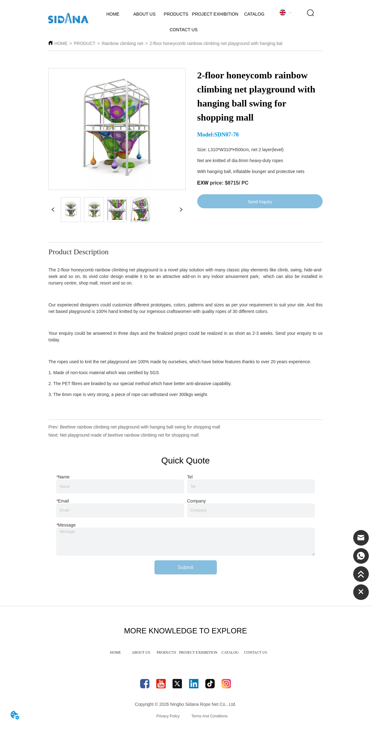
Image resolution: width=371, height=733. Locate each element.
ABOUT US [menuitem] (141, 652)
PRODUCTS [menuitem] (166, 652)
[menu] (185, 652)
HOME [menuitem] (115, 652)
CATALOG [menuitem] (230, 652)
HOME (60, 43)
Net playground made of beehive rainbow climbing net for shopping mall (129, 435)
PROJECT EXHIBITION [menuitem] (198, 652)
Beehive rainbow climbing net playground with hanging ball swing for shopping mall (140, 426)
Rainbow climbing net (122, 43)
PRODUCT (84, 43)
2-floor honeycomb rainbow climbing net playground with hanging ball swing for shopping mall (239, 43)
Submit (185, 567)
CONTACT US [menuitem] (255, 652)
